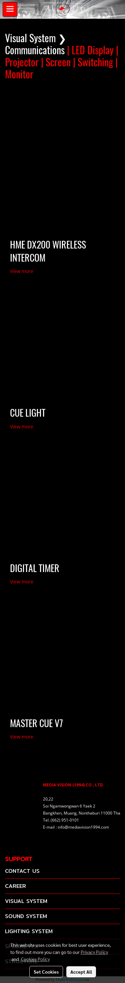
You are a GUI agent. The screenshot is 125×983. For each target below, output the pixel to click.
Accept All (81, 972)
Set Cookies (46, 972)
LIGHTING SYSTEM (29, 931)
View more (22, 271)
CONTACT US (22, 871)
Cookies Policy (35, 959)
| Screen (56, 62)
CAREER (15, 886)
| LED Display (90, 50)
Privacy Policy (94, 952)
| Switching (93, 62)
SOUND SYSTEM (26, 916)
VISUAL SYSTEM (26, 901)
